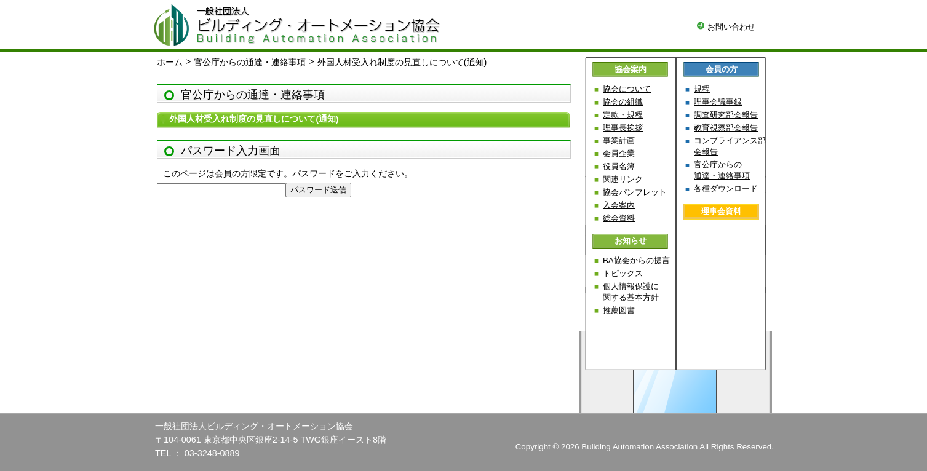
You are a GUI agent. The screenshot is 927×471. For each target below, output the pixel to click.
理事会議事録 (718, 101)
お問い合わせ (726, 26)
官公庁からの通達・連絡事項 (250, 62)
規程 (702, 88)
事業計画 (619, 140)
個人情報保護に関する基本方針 (631, 292)
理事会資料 (721, 211)
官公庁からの (722, 170)
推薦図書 (619, 310)
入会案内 (619, 205)
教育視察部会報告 (726, 127)
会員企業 (619, 153)
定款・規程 (623, 114)
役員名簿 (619, 166)
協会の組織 (623, 101)
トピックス (623, 273)
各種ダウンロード (726, 188)
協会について (627, 88)
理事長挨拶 (623, 127)
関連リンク (623, 179)
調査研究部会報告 (726, 114)
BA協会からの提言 (636, 260)
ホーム (170, 62)
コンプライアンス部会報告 (730, 146)
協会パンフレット (635, 192)
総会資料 (619, 218)
